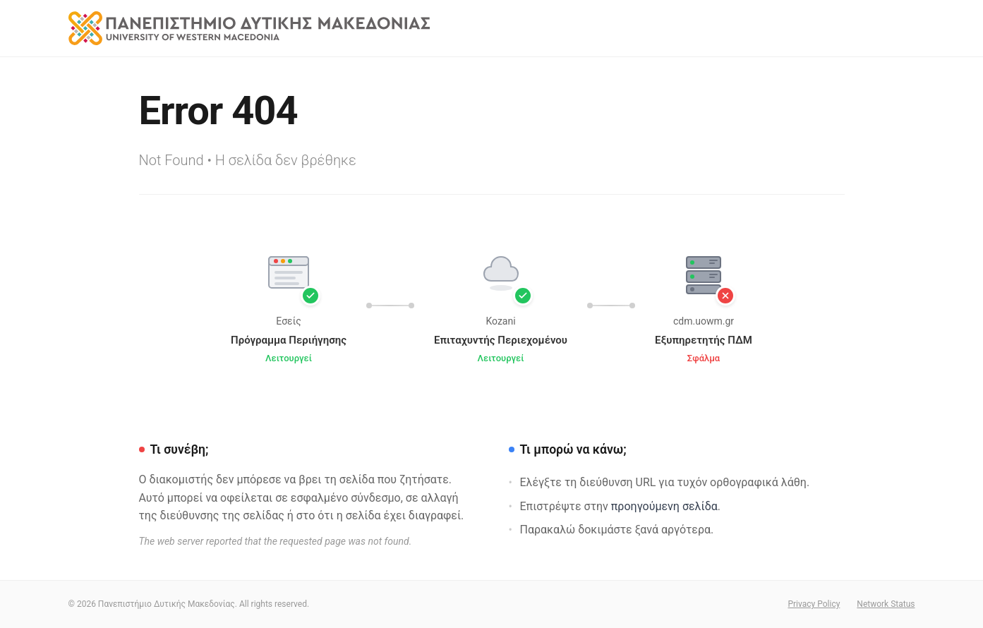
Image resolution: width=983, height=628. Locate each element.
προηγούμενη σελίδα (664, 506)
